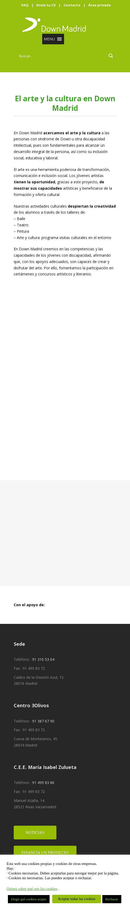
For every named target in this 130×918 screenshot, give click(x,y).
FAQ (24, 5)
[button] (49, 39)
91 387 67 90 (43, 720)
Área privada (99, 5)
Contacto (72, 5)
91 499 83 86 (43, 782)
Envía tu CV (46, 5)
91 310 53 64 (43, 658)
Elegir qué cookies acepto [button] (28, 899)
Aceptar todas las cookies (76, 899)
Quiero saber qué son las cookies (32, 889)
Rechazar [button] (111, 899)
